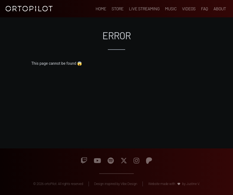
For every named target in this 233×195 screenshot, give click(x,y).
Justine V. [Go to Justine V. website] (193, 184)
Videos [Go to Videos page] (189, 8)
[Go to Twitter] (124, 161)
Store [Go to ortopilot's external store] (118, 8)
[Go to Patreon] (149, 161)
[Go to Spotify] (111, 161)
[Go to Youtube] (97, 161)
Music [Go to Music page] (171, 8)
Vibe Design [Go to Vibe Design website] (129, 184)
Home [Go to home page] (101, 8)
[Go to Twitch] (84, 161)
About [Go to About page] (219, 8)
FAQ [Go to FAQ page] (204, 8)
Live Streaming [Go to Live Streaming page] (144, 8)
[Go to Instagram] (136, 161)
